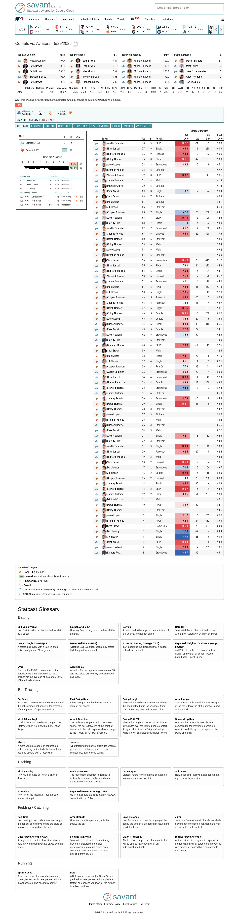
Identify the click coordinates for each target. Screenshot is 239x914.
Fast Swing (30, 580)
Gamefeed (50, 19)
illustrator (34, 19)
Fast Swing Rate (79, 699)
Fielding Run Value (80, 836)
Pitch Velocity (25, 771)
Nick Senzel (113, 148)
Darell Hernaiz (114, 239)
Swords (74, 742)
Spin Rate (180, 771)
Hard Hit (28, 572)
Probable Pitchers (89, 19)
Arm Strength (77, 817)
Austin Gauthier (38, 60)
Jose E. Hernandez (196, 71)
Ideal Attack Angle (28, 719)
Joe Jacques (193, 82)
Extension (23, 791)
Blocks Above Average (188, 836)
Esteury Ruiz (113, 223)
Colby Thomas (114, 159)
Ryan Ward (113, 191)
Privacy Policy (113, 904)
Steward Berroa (38, 76)
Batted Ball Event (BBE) (83, 643)
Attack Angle (182, 699)
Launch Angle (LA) (80, 627)
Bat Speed (23, 699)
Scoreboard (68, 19)
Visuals (121, 19)
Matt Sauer (192, 66)
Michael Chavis (115, 185)
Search (108, 19)
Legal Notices (130, 904)
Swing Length (130, 699)
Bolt (72, 872)
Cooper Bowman (116, 212)
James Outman (115, 180)
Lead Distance (131, 817)
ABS (135, 19)
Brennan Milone (91, 82)
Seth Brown (36, 66)
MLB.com (145, 904)
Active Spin (129, 771)
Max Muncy (89, 71)
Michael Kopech (142, 60)
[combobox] (189, 7)
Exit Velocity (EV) (27, 627)
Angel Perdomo (194, 76)
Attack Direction (79, 719)
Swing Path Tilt (131, 719)
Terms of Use (96, 904)
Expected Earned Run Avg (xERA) (89, 791)
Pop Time (23, 817)
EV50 (20, 666)
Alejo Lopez (113, 164)
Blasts (21, 742)
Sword (27, 585)
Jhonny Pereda (91, 76)
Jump (178, 817)
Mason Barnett (194, 60)
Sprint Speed (25, 872)
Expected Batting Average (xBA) (141, 643)
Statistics (150, 19)
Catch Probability (132, 836)
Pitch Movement (79, 771)
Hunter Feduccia (116, 153)
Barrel (29, 576)
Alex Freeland (114, 217)
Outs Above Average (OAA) (33, 836)
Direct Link (22, 120)
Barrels (127, 627)
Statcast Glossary (39, 609)
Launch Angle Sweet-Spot (32, 643)
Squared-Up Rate (185, 719)
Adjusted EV (77, 666)
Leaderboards (168, 19)
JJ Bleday (112, 207)
